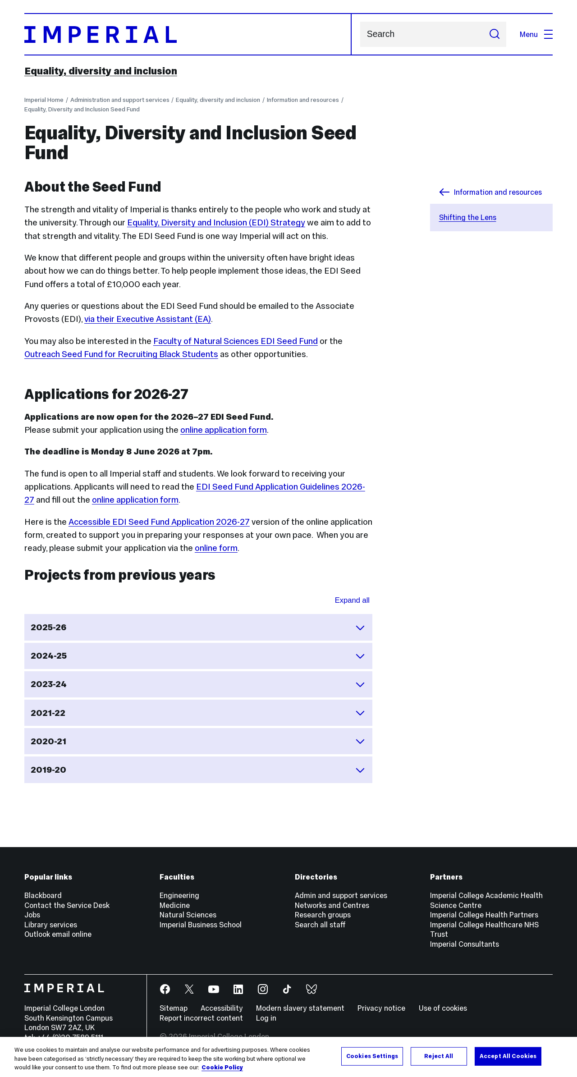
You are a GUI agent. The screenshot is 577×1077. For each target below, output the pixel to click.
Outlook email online (58, 934)
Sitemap (174, 1008)
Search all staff (320, 924)
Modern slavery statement (300, 1008)
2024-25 (198, 656)
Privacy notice (381, 1008)
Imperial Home (44, 100)
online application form (223, 430)
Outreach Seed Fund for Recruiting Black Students (121, 354)
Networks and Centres (332, 905)
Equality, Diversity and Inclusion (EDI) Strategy (216, 222)
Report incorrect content (201, 1017)
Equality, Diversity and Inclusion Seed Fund (82, 109)
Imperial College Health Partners (484, 914)
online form (216, 548)
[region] (288, 1057)
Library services (50, 924)
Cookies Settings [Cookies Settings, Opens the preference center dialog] (372, 1055)
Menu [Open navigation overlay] (536, 34)
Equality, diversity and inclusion (100, 70)
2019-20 (198, 770)
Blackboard (43, 895)
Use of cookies (443, 1008)
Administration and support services (119, 100)
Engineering (179, 895)
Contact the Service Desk (67, 905)
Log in (266, 1017)
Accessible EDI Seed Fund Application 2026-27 (159, 522)
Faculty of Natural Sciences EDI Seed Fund (235, 341)
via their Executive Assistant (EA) (147, 319)
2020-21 (198, 741)
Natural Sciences (188, 914)
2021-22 (198, 712)
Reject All (438, 1055)
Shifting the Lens (467, 217)
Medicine (175, 905)
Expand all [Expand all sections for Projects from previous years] (352, 600)
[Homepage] (188, 34)
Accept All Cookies (508, 1055)
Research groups (323, 914)
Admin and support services (341, 895)
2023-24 (198, 684)
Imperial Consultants (464, 944)
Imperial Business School (201, 924)
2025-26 (198, 627)
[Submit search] (494, 34)
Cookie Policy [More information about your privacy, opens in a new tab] (222, 1067)
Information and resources (303, 100)
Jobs (32, 914)
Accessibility (222, 1008)
